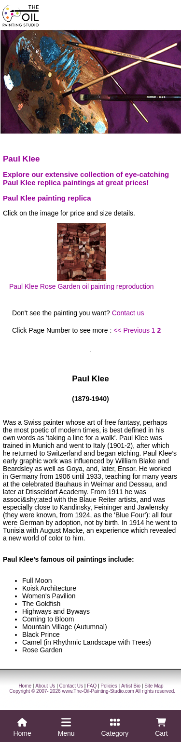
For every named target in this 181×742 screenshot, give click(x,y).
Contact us (128, 313)
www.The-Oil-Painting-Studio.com (98, 691)
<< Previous (131, 330)
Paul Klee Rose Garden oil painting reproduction (81, 256)
